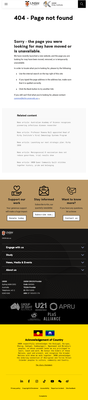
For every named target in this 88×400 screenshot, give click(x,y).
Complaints (43, 396)
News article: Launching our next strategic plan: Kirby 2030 (44, 143)
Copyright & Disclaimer (30, 388)
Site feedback (70, 388)
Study (9, 255)
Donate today (16, 218)
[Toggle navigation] (82, 4)
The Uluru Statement (44, 365)
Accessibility (44, 388)
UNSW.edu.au (7, 235)
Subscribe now (44, 214)
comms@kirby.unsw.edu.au (27, 98)
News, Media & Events (19, 262)
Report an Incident (57, 388)
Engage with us (15, 247)
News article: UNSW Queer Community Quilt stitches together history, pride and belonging (41, 163)
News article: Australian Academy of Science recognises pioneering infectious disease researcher (44, 123)
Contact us (71, 218)
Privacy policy (15, 388)
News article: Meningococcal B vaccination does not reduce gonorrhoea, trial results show (42, 153)
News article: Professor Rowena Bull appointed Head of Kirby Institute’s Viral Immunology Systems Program (43, 133)
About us (11, 270)
